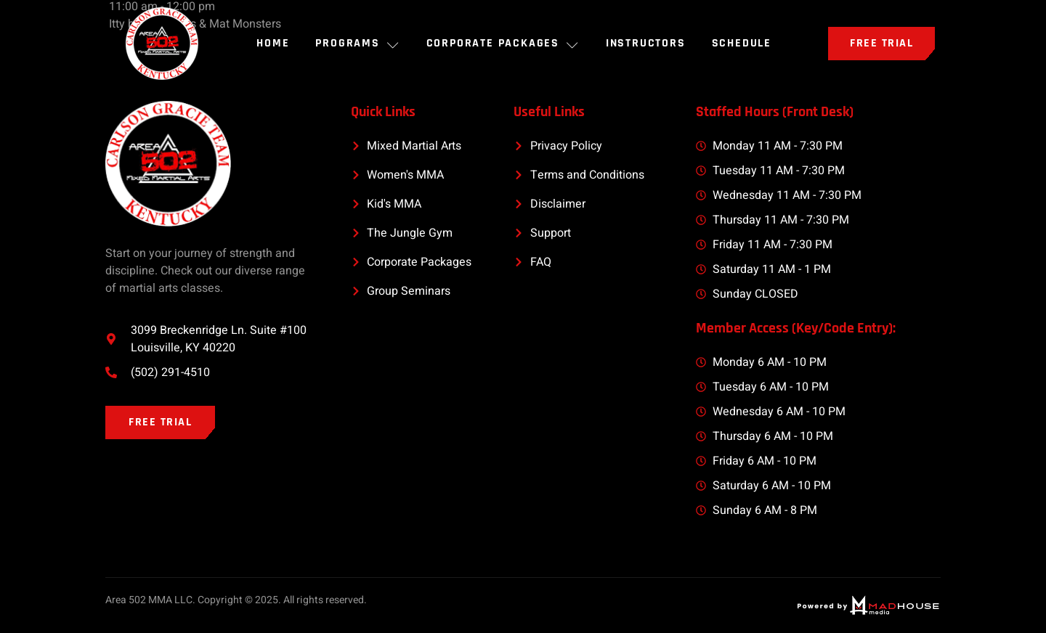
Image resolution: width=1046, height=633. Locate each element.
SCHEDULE (741, 43)
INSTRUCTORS (646, 43)
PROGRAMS (357, 43)
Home (272, 43)
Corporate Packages (503, 43)
